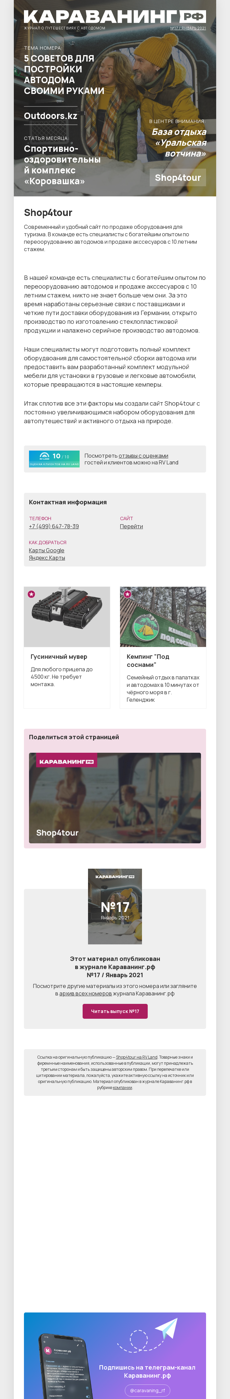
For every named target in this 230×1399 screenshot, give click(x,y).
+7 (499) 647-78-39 (54, 526)
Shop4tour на (136, 1057)
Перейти (131, 526)
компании (122, 1087)
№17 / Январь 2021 (188, 28)
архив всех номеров (85, 993)
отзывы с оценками (143, 455)
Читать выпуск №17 (115, 1011)
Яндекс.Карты (47, 557)
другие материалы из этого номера (113, 986)
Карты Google (46, 550)
